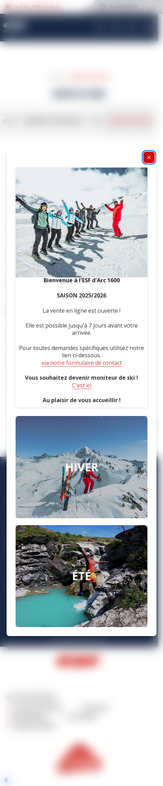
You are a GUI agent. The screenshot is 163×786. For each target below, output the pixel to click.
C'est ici (81, 385)
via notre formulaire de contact (82, 363)
